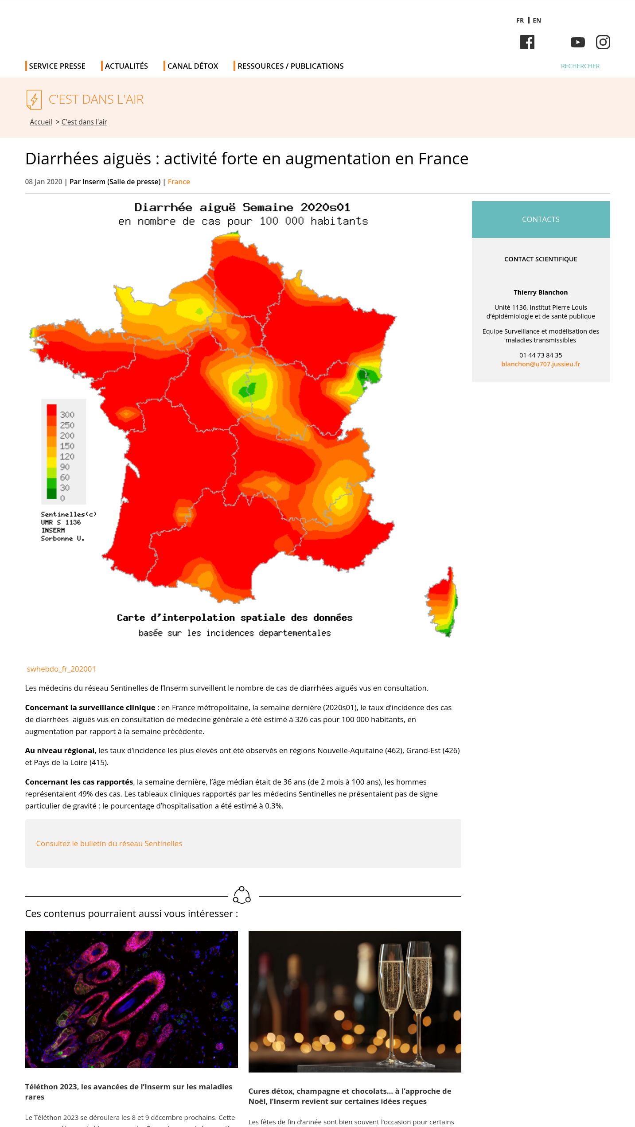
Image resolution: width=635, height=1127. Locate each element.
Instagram (603, 42)
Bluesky (552, 42)
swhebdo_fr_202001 (61, 669)
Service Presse (57, 66)
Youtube (578, 42)
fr (520, 20)
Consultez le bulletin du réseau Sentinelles (109, 843)
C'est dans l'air (84, 122)
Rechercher (580, 66)
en (537, 20)
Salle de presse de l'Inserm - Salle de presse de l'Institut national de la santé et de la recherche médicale (151, 26)
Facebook (527, 42)
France (179, 182)
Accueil (41, 122)
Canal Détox (193, 66)
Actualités (126, 66)
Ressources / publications (290, 66)
